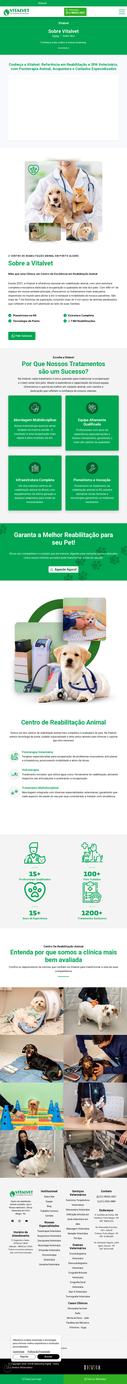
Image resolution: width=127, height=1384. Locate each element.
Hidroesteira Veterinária (78, 1209)
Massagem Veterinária (77, 1228)
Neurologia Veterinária (49, 1245)
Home (55, 35)
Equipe (49, 1201)
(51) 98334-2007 (75, 11)
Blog (49, 1206)
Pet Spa (78, 1238)
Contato (49, 1215)
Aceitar (48, 1356)
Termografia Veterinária (78, 1296)
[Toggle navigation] (122, 12)
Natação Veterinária (78, 1233)
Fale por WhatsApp (95, 1379)
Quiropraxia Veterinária (49, 1240)
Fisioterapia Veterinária (49, 1231)
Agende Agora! (63, 569)
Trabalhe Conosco (49, 1211)
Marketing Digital (42, 1363)
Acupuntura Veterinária (49, 1236)
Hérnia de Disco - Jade (78, 1318)
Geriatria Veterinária (49, 1264)
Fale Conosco (22, 336)
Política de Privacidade (39, 1351)
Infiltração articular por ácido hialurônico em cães (78, 1219)
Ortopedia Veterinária (49, 1250)
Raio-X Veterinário (78, 1291)
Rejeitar (24, 1356)
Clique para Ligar (31, 1379)
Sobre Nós (49, 1196)
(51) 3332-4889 (106, 1201)
